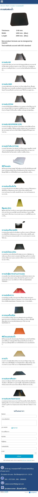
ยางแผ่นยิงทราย (8, 295)
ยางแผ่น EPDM (7, 104)
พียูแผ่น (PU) (6, 208)
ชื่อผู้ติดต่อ (3, 441)
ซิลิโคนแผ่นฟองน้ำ (9, 337)
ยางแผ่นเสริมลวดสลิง (9, 230)
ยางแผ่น (12, 5)
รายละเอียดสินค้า (5, 419)
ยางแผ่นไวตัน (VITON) (10, 146)
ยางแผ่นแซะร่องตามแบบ (11, 399)
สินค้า (7, 5)
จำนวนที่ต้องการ (5, 431)
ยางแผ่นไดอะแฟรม (9, 252)
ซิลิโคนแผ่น (6, 166)
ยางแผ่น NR (6, 62)
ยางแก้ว (5, 359)
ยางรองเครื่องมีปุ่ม (8, 315)
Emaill (2, 451)
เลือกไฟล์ (14, 428)
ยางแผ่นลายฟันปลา (9, 379)
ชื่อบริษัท (3, 436)
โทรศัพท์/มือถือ (5, 446)
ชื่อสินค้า (3, 414)
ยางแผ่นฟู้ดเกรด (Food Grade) (13, 274)
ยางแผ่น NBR (7, 84)
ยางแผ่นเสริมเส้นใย (9, 186)
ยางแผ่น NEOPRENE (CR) (12, 124)
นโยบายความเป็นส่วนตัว (27, 460)
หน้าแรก (2, 5)
